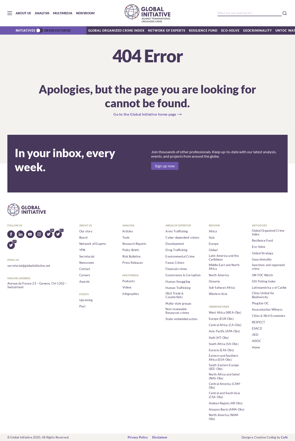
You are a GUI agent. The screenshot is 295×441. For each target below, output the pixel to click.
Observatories (57, 30)
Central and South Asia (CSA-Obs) (224, 395)
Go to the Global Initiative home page (145, 114)
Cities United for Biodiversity (263, 295)
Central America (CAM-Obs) (225, 385)
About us (23, 13)
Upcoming (86, 300)
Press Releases (132, 262)
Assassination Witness (267, 309)
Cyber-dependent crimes (182, 237)
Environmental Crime (180, 256)
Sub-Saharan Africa (222, 287)
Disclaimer (159, 437)
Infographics (130, 294)
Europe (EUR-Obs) (221, 319)
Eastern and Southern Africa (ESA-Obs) (223, 357)
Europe (213, 244)
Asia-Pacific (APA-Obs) (224, 331)
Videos (127, 287)
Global (213, 250)
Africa (213, 231)
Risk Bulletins (131, 256)
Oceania (214, 281)
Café (284, 437)
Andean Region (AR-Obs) (225, 403)
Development (174, 244)
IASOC (256, 341)
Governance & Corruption (183, 275)
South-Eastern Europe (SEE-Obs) (224, 367)
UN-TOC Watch (262, 275)
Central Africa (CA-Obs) (225, 325)
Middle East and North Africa (224, 266)
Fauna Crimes (174, 262)
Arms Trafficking (176, 231)
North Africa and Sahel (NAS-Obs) (224, 376)
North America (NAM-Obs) (224, 416)
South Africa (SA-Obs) (224, 344)
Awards (84, 281)
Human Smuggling (177, 281)
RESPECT (258, 322)
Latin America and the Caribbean (224, 257)
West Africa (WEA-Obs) (225, 312)
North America (219, 275)
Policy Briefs (130, 250)
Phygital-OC (260, 303)
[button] (9, 13)
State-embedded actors (181, 319)
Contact (84, 269)
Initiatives (25, 30)
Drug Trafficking (176, 250)
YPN (82, 250)
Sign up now (165, 166)
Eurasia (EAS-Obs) (221, 350)
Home (256, 347)
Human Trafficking (177, 288)
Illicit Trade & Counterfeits (174, 295)
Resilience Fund (203, 30)
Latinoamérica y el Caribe (269, 287)
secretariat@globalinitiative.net (28, 265)
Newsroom (85, 13)
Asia (212, 237)
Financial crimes (176, 269)
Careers (84, 275)
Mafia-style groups (178, 303)
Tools (126, 237)
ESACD (257, 328)
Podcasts (128, 281)
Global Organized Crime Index (116, 30)
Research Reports (134, 244)
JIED (255, 334)
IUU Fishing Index (264, 281)
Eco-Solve (230, 30)
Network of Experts (166, 30)
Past (82, 306)
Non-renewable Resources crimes (177, 311)
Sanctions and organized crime (268, 266)
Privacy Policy (138, 437)
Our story (85, 231)
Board (83, 237)
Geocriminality (257, 30)
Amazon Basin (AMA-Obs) (226, 409)
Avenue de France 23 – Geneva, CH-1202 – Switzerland (37, 285)
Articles (127, 231)
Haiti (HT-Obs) (219, 337)
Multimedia (62, 13)
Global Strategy (262, 253)
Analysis (42, 13)
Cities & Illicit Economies (268, 316)
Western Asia (218, 294)
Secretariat (86, 256)
